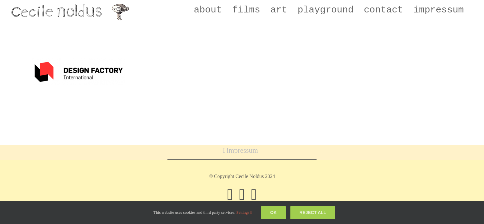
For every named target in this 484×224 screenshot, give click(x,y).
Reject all (312, 212)
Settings (244, 212)
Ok (273, 212)
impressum (242, 150)
